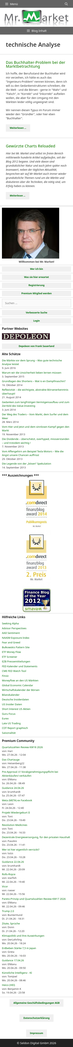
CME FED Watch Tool (14, 671)
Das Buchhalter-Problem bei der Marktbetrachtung (35, 64)
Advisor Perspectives (14, 628)
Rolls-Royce (8, 874)
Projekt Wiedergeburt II (16, 812)
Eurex (5, 718)
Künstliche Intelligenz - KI (17, 972)
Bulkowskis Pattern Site (16, 647)
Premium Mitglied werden (36, 293)
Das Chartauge (11, 759)
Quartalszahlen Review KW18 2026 (22, 747)
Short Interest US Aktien (16, 709)
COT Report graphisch (15, 728)
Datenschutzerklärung (36, 1018)
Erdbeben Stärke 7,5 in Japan (19, 948)
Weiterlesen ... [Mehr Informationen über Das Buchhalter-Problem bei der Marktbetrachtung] (18, 128)
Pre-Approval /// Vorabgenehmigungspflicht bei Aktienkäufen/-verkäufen (30, 773)
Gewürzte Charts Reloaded (30, 146)
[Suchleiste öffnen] (66, 4)
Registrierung (36, 285)
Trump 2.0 (8, 911)
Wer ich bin (36, 269)
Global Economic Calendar (17, 685)
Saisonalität (9, 733)
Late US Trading (11, 723)
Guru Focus (8, 714)
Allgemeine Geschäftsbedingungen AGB (36, 1003)
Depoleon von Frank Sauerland (36, 346)
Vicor (5, 886)
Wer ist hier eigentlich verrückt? (20, 849)
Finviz (5, 676)
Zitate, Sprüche (11, 923)
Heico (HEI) (8, 985)
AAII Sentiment (11, 633)
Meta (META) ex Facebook (17, 800)
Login (36, 320)
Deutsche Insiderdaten (15, 699)
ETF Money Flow (11, 652)
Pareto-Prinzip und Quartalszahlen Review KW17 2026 (34, 899)
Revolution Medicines (14, 825)
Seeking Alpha (10, 623)
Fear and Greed (11, 642)
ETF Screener (9, 656)
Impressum (36, 1033)
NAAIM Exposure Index (15, 637)
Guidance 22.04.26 (13, 862)
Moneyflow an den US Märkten (20, 680)
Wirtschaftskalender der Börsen (21, 690)
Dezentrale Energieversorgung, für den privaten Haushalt (36, 837)
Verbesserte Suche (36, 312)
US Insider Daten (12, 704)
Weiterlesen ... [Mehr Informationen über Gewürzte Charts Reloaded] (18, 195)
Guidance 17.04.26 (13, 960)
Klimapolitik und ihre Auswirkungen (23, 935)
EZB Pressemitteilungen (16, 661)
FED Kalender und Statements (19, 666)
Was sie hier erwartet (36, 277)
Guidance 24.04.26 (13, 788)
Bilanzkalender (10, 695)
